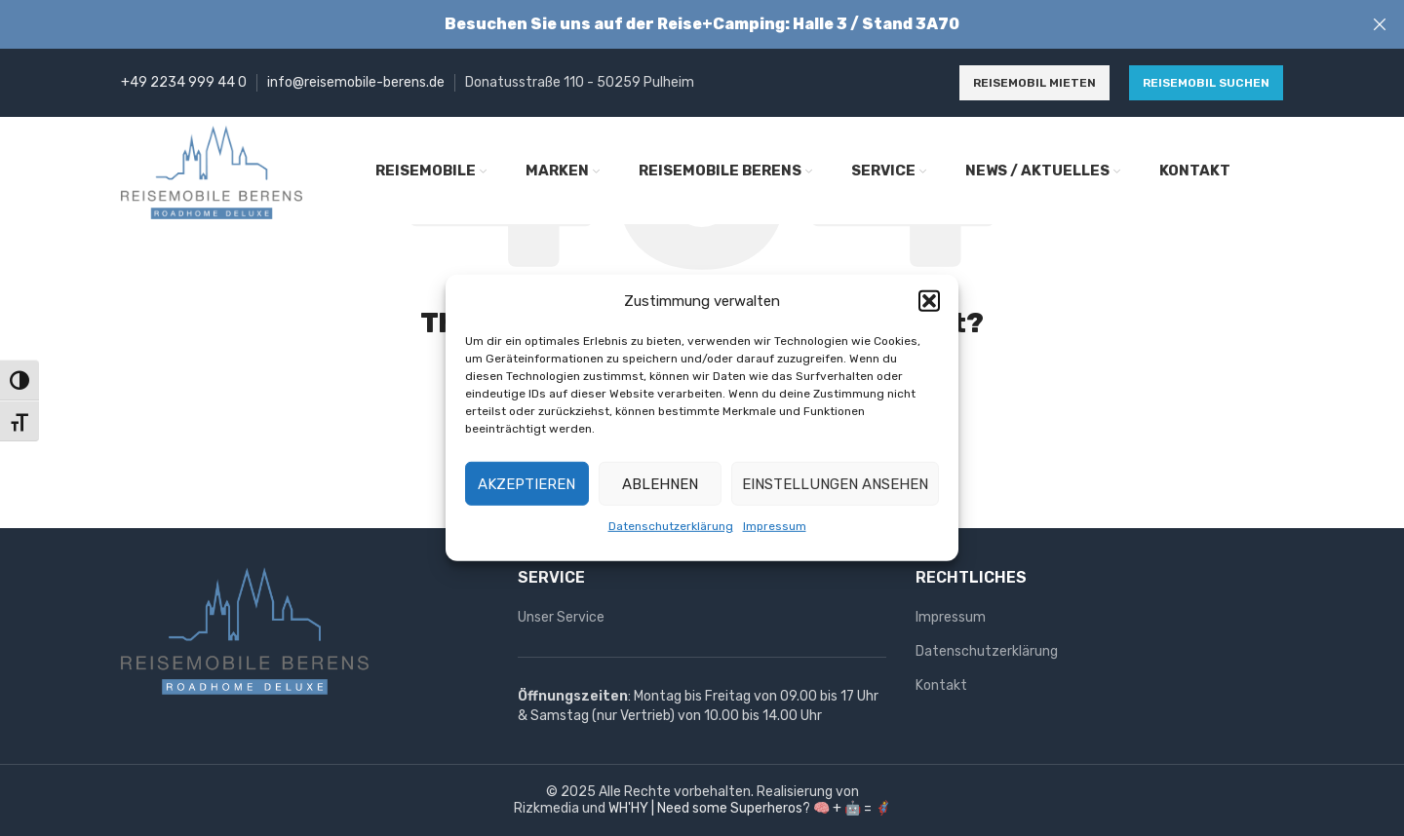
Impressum (774, 526)
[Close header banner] (1379, 24)
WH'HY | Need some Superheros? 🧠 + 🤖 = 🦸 (749, 808)
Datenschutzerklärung (670, 526)
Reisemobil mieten (1034, 83)
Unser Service (561, 617)
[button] (929, 301)
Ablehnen (660, 483)
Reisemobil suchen (1206, 83)
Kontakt (941, 685)
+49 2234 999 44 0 (184, 82)
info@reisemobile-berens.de (356, 82)
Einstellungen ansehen (835, 483)
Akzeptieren (526, 483)
